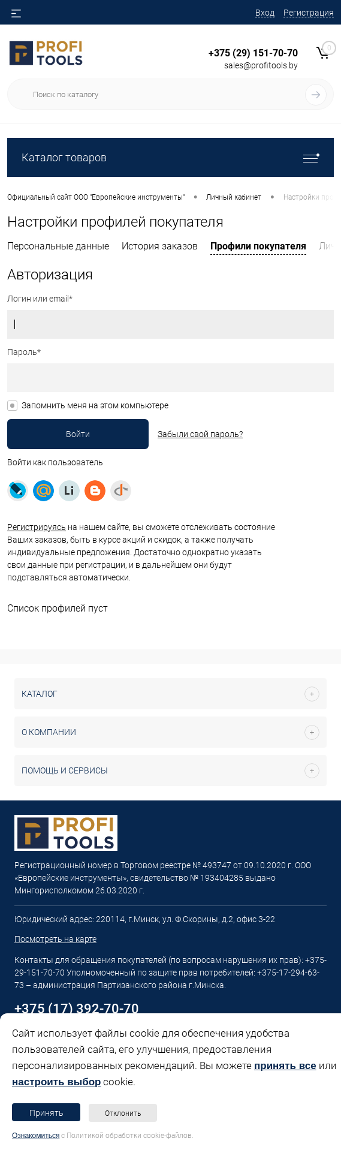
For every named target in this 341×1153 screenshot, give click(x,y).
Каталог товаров (170, 157)
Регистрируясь (36, 527)
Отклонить (123, 1113)
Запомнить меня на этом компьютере (95, 405)
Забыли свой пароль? (200, 434)
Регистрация (308, 12)
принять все (285, 1065)
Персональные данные (58, 246)
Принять (46, 1113)
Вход (264, 12)
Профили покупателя (258, 246)
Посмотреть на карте (55, 939)
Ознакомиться (35, 1135)
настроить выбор (56, 1082)
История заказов (160, 246)
